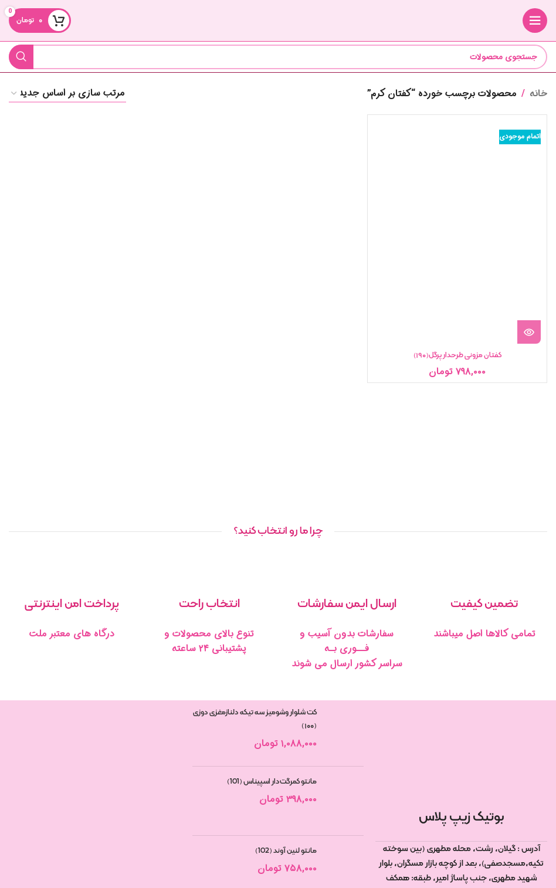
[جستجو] (278, 57)
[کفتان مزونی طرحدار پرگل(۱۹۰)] (457, 232)
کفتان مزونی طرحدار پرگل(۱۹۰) (457, 355)
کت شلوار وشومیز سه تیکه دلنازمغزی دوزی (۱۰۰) (255, 719)
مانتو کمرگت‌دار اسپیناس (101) (272, 782)
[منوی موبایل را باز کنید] (535, 20)
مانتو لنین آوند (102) (286, 851)
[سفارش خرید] (67, 93)
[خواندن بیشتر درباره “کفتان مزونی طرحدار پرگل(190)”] (529, 332)
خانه (538, 93)
